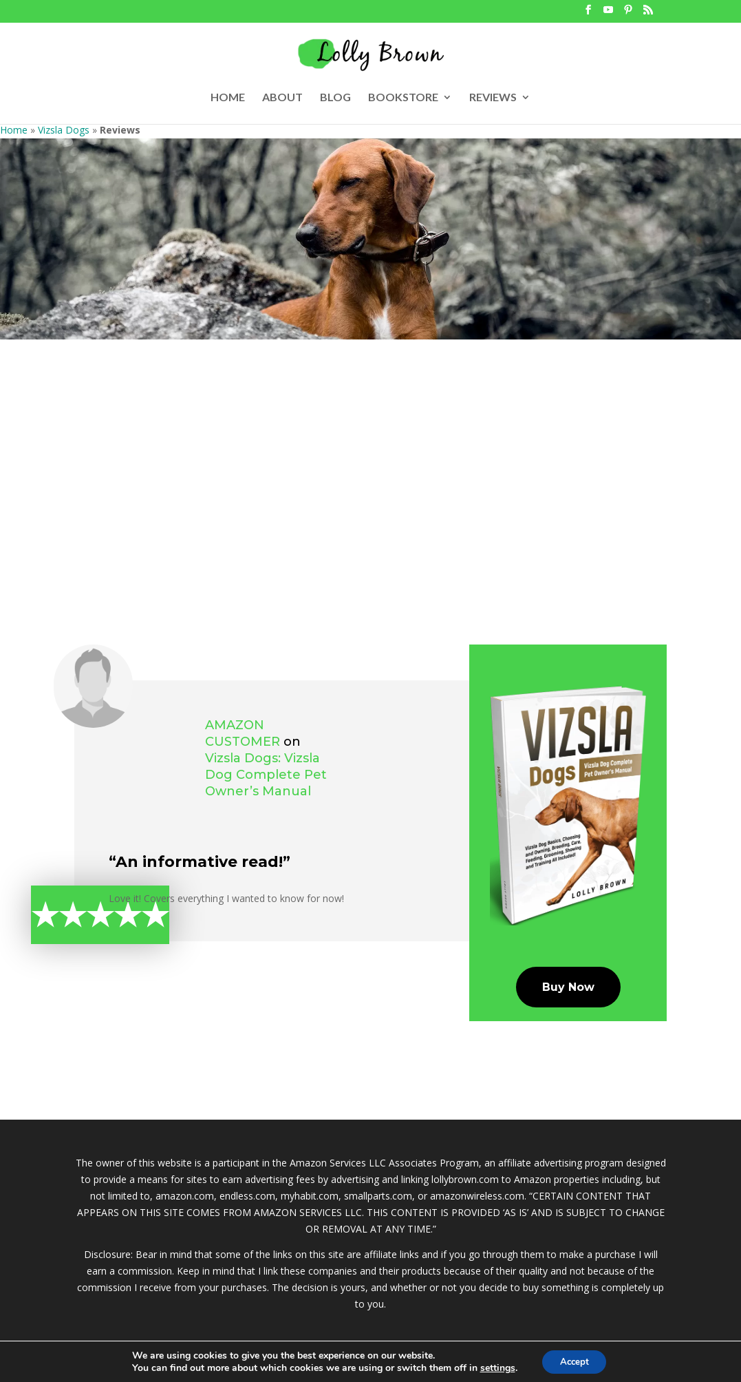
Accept (574, 1360)
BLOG (335, 97)
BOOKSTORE (403, 97)
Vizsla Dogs (63, 129)
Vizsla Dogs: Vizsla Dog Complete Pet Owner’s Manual (266, 775)
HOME (228, 97)
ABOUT (282, 97)
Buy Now (568, 987)
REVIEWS (493, 97)
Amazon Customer (242, 733)
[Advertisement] (370, 442)
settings (493, 1367)
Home (14, 129)
